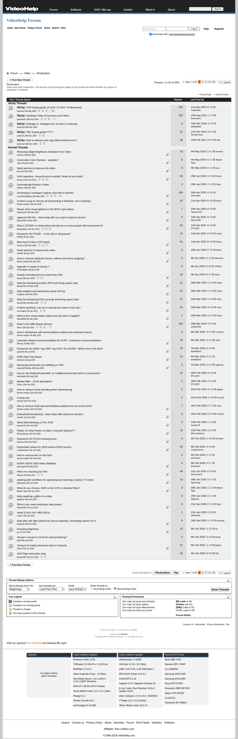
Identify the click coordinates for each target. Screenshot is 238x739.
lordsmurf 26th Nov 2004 (27, 127)
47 (181, 299)
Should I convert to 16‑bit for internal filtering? (42, 537)
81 (181, 241)
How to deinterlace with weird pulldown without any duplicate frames (54, 332)
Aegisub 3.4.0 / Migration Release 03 (137, 683)
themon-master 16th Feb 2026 (29, 409)
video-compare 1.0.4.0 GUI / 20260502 (138, 696)
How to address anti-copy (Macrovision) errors (51, 140)
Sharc (219, 176)
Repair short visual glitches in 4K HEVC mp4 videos (45, 209)
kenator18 (195, 425)
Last (227, 82)
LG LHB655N (171, 669)
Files (63, 28)
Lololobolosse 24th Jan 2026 (29, 450)
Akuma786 (196, 220)
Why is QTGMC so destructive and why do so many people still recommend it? (60, 225)
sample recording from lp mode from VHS (39, 274)
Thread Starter (23, 99)
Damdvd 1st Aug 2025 (26, 360)
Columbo (220, 332)
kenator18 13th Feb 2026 (27, 426)
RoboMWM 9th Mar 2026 (27, 319)
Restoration (43, 73)
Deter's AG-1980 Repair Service (34, 324)
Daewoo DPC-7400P (175, 664)
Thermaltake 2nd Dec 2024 (28, 270)
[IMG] (179, 607)
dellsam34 (195, 515)
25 (181, 200)
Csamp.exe (23, 397)
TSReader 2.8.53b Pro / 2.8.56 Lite (90, 664)
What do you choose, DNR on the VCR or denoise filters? (48, 488)
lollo (217, 553)
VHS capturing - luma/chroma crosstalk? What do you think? (50, 176)
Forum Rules (183, 615)
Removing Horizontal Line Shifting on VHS (40, 365)
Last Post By (198, 99)
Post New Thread (20, 79)
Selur (218, 184)
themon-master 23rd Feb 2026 (29, 393)
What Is (150, 9)
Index (10, 28)
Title (11, 99)
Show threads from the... (22, 585)
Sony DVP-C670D (174, 683)
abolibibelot (196, 126)
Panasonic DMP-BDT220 (177, 688)
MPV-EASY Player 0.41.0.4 (132, 674)
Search (55, 28)
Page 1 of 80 (191, 82)
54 (181, 307)
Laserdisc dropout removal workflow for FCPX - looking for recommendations (59, 340)
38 (181, 139)
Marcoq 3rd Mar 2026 (26, 344)
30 (181, 274)
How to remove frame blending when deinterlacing (44, 389)
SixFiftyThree (197, 135)
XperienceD (196, 212)
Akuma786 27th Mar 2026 (27, 286)
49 (181, 471)
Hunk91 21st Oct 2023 (26, 417)
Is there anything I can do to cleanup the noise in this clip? (49, 307)
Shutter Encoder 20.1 (83, 700)
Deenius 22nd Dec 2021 (27, 442)
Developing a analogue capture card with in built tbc (45, 192)
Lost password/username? (182, 34)
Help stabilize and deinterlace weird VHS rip (41, 291)
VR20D (218, 266)
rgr (216, 529)
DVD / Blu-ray (102, 9)
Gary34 (220, 397)
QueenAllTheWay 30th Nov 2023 (30, 368)
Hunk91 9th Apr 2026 (25, 253)
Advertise (118, 722)
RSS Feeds (142, 722)
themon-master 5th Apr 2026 (29, 262)
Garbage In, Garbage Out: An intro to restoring (51, 123)
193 (181, 323)
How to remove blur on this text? (34, 455)
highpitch (195, 499)
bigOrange (195, 482)
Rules (47, 28)
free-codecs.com (124, 728)
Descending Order (125, 588)
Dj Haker (219, 438)
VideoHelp (200, 624)
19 (181, 372)
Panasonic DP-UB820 (175, 702)
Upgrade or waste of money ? (33, 266)
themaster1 (196, 118)
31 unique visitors (48, 673)
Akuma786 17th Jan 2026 (27, 508)
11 (209, 82)
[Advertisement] (119, 54)
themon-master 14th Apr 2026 (29, 204)
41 (181, 131)
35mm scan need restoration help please (39, 504)
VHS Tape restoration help (31, 553)
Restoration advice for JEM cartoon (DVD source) (44, 447)
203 (181, 115)
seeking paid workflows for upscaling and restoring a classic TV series (55, 479)
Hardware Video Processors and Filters (47, 115)
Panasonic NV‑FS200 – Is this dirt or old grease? (44, 233)
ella (218, 140)
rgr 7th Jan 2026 (23, 532)
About (171, 9)
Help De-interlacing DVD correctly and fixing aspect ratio (48, 299)
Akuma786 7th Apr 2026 (27, 221)
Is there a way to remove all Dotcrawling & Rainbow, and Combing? (54, 201)
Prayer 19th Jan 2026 (26, 516)
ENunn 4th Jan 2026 (25, 549)
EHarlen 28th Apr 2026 (26, 188)
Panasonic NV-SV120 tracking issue (37, 438)
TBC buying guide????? (39, 132)
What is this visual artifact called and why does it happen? (48, 315)
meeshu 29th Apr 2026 (26, 155)
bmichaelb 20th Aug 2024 (27, 376)
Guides (128, 9)
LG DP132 (170, 698)
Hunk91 (220, 414)
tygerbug (219, 365)
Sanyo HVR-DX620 (174, 693)
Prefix (71, 585)
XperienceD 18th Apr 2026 (28, 212)
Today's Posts (34, 28)
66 (181, 176)
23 (181, 151)
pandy (218, 537)
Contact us (78, 722)
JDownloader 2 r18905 (130, 659)
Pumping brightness (28, 529)
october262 (196, 327)
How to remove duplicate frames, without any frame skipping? (51, 258)
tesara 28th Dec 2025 (26, 278)
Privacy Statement (215, 624)
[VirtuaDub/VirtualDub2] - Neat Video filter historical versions (50, 414)
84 (181, 225)
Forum (53, 9)
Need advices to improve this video (36, 168)
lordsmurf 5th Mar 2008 (26, 111)
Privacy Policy (94, 722)
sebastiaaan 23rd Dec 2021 (28, 229)
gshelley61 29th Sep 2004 (27, 119)
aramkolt (220, 520)
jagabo (220, 389)
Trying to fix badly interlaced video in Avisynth (42, 545)
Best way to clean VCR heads (33, 242)
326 (181, 107)
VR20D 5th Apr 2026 (25, 237)
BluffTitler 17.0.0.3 (82, 669)
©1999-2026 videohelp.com (119, 735)
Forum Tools (205, 94)
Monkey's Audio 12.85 (84, 659)
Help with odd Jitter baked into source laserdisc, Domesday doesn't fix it (56, 520)
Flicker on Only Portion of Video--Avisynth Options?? (46, 430)
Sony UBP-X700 (173, 659)
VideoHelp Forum (24, 20)
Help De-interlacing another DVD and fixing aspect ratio (47, 283)
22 (181, 290)
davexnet (219, 258)
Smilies (180, 604)
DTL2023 (195, 228)
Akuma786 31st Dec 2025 (27, 557)
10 (181, 233)
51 (214, 82)
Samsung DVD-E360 (175, 678)
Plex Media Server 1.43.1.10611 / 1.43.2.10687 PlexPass (89, 680)
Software (75, 9)
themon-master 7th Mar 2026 (29, 335)
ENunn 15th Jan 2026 (26, 385)
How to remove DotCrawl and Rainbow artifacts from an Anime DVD (54, 406)
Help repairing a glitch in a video (34, 496)
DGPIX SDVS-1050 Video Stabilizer (36, 463)
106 (181, 192)
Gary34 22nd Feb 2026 (26, 401)
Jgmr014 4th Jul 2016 (26, 352)
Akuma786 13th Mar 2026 (27, 303)
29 (181, 348)
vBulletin (124, 634)
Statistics (157, 722)
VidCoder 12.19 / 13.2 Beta (132, 664)
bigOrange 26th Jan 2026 (27, 483)
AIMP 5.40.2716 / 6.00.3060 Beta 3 (136, 669)
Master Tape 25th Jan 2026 (28, 491)
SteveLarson (196, 474)
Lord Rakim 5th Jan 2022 (27, 311)
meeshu (219, 151)
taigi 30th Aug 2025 (25, 540)
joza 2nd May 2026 (25, 171)
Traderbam (196, 110)
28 (181, 340)
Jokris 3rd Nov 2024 (25, 163)
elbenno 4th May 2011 (26, 475)
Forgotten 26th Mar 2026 (27, 294)
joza (218, 168)
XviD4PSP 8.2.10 (127, 678)
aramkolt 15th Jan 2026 (26, 524)
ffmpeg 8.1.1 (79, 696)
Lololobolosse (197, 450)
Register (219, 28)
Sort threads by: (47, 585)
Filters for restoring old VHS (32, 471)
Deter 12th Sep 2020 (25, 328)
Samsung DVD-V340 (175, 674)
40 (181, 553)
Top (175, 572)
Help (206, 28)
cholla (219, 233)
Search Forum (222, 94)
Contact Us (188, 624)
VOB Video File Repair (29, 356)
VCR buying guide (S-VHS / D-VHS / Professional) (54, 107)
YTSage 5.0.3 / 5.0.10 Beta (132, 700)
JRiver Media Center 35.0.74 (133, 705)
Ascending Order (100, 588)
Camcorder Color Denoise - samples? (37, 160)
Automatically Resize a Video (33, 184)
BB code (181, 601)
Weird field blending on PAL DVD (35, 422)
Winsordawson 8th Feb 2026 (29, 434)
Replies (178, 99)
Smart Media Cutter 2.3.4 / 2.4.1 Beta (91, 691)
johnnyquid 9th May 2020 (27, 467)
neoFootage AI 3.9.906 (84, 705)
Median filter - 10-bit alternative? (34, 381)
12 (181, 282)
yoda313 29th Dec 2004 (27, 136)
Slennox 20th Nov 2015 (26, 180)
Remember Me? (159, 34)
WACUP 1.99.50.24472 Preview (89, 686)
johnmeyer (195, 195)
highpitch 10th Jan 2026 (27, 499)
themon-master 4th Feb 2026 (29, 458)
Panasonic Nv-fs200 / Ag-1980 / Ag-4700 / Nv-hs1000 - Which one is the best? (60, 348)
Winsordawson (197, 433)
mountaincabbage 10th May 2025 (30, 196)
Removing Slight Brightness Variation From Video (44, 151)
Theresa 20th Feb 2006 (26, 246)
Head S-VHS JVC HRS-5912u (33, 512)
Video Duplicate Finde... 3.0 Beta (89, 674)
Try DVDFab (34, 643)
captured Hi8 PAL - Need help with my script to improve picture (51, 217)
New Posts (20, 28)
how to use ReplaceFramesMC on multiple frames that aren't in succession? (58, 373)
